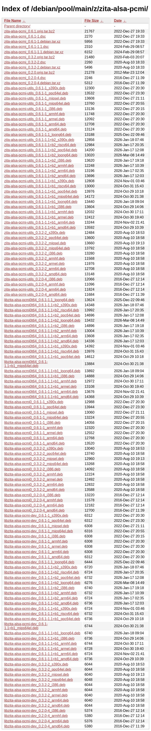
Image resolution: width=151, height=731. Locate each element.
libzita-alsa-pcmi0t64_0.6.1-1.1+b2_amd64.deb (41, 341)
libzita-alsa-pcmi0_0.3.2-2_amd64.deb (34, 490)
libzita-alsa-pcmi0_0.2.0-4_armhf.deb (33, 500)
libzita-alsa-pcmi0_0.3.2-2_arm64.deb (34, 484)
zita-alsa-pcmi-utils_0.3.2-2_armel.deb (34, 263)
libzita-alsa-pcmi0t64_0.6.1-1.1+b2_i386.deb (39, 326)
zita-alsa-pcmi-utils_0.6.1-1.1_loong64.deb (37, 135)
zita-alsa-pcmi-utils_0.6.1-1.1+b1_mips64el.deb (41, 196)
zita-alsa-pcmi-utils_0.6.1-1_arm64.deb (35, 124)
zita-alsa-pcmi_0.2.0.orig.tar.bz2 (29, 72)
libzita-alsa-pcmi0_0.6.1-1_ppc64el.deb (35, 407)
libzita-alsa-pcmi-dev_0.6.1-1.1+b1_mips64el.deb (26, 626)
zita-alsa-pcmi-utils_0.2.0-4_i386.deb (33, 279)
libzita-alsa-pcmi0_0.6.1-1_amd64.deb (34, 443)
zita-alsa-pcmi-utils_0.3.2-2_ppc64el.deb (36, 238)
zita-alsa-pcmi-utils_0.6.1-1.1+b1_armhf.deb (39, 212)
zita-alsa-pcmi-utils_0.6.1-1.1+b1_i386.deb (37, 207)
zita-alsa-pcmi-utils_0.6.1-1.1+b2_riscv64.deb (40, 145)
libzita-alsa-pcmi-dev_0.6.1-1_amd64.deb (37, 557)
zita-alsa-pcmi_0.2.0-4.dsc (25, 78)
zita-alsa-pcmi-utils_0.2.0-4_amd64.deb (35, 294)
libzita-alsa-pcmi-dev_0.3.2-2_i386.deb (34, 685)
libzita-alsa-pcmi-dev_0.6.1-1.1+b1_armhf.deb (40, 643)
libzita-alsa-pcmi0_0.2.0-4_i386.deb (32, 495)
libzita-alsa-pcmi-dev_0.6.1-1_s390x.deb (36, 515)
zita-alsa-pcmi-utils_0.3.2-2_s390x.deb (34, 233)
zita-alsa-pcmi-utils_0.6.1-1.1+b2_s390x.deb (39, 140)
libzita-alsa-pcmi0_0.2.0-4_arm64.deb (34, 505)
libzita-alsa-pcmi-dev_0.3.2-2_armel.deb (36, 695)
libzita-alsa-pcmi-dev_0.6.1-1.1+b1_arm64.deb (41, 654)
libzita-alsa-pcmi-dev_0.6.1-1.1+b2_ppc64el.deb (42, 578)
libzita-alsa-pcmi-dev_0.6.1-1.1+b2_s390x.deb (40, 567)
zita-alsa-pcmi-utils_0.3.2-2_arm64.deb (35, 269)
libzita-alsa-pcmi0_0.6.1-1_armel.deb (33, 433)
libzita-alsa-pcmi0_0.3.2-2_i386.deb (32, 469)
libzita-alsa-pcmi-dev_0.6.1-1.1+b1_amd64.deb (41, 659)
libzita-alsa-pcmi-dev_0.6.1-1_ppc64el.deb (37, 521)
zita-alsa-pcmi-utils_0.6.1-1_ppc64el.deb (36, 93)
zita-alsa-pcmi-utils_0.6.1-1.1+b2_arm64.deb (39, 171)
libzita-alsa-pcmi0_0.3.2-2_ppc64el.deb (35, 453)
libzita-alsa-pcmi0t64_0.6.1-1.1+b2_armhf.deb (40, 331)
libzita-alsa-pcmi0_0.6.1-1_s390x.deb (33, 402)
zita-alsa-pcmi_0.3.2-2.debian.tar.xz (32, 67)
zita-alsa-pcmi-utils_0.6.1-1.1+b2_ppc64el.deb (40, 150)
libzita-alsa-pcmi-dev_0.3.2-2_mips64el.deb (38, 680)
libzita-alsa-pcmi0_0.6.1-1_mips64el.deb (36, 417)
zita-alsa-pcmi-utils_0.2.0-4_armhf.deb (34, 284)
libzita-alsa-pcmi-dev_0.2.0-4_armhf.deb (36, 716)
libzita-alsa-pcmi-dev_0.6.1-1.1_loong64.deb (39, 562)
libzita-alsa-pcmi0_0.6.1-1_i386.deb (32, 423)
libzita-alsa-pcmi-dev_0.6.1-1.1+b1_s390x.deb (40, 609)
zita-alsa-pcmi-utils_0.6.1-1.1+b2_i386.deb (37, 160)
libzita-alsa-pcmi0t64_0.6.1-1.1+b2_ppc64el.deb (42, 315)
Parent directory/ (17, 26)
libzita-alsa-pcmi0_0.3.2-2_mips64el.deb (36, 464)
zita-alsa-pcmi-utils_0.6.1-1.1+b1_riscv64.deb (40, 186)
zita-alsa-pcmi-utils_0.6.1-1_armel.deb (34, 119)
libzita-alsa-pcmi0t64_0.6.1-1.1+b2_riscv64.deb (41, 310)
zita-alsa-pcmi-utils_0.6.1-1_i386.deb (33, 109)
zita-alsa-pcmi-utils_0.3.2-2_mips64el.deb (37, 248)
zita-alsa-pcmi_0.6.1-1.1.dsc (26, 47)
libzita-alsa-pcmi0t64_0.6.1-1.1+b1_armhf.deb (40, 381)
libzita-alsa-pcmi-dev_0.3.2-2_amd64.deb (37, 705)
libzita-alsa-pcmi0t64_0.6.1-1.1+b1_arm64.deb (41, 392)
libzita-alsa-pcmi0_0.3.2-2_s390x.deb (33, 448)
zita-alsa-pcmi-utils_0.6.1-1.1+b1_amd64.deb (40, 227)
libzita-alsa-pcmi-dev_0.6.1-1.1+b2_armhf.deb (40, 593)
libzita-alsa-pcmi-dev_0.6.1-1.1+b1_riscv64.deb (41, 614)
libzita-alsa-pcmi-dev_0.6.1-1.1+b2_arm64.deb (41, 598)
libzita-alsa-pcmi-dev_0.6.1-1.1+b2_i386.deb (39, 588)
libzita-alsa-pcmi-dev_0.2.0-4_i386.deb (34, 711)
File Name (12, 20)
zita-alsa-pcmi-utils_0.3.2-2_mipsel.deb (35, 243)
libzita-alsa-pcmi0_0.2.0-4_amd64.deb (34, 510)
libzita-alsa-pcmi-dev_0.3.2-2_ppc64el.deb (37, 669)
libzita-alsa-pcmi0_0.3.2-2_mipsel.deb (34, 459)
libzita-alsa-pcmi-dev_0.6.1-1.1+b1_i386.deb (39, 638)
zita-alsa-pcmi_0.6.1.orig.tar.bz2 (29, 31)
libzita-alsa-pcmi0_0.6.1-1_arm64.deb (34, 438)
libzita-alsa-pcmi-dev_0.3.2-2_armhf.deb (36, 690)
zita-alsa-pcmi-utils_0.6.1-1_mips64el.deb (37, 103)
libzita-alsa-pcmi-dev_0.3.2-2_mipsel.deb (36, 674)
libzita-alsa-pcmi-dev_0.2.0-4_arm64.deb (36, 721)
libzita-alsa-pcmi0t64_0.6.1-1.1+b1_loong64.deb (42, 371)
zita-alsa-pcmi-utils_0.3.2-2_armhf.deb (34, 258)
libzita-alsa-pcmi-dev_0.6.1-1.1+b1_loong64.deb (42, 633)
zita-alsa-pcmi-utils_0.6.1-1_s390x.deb (34, 88)
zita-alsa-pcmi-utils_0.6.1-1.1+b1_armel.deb (39, 217)
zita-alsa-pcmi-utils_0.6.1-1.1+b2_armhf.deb (39, 165)
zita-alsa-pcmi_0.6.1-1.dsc (25, 36)
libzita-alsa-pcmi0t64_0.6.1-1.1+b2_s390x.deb (40, 305)
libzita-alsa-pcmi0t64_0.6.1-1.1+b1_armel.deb (40, 386)
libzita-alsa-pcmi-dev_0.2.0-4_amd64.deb (37, 726)
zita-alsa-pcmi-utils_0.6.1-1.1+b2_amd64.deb (40, 176)
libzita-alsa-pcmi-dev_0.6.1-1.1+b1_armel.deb (40, 649)
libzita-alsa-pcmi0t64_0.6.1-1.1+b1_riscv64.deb (41, 351)
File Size (92, 20)
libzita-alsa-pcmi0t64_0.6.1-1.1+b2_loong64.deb (42, 320)
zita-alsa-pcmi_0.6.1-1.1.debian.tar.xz (33, 52)
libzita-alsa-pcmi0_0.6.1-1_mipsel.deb (34, 412)
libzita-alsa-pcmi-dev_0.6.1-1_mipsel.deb (36, 526)
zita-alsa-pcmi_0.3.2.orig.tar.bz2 (29, 57)
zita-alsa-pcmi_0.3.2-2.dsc (25, 62)
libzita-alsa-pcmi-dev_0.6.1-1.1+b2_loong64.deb (42, 583)
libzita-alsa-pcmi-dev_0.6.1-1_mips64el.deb (38, 531)
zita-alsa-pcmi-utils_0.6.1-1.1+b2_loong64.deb (40, 155)
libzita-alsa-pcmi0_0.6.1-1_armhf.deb (33, 428)
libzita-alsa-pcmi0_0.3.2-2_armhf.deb (33, 474)
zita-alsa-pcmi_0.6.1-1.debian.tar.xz (32, 41)
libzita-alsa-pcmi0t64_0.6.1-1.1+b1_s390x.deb (40, 346)
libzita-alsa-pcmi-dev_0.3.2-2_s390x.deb (36, 664)
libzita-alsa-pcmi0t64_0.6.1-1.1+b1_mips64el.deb (26, 364)
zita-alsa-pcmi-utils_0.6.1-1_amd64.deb (35, 129)
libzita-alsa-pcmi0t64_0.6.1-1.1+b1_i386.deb (39, 376)
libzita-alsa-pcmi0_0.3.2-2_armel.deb (33, 479)
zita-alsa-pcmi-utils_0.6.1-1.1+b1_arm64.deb (39, 222)
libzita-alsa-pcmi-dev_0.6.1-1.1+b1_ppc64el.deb (42, 619)
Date (118, 20)
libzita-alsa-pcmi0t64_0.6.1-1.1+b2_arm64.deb (41, 336)
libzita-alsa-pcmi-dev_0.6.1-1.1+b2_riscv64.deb (41, 572)
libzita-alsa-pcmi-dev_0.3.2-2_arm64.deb (36, 700)
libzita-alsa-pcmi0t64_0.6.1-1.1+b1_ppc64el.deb (42, 357)
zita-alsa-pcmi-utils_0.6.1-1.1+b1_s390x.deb (39, 181)
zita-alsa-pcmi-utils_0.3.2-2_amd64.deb (35, 274)
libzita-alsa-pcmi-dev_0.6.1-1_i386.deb (34, 536)
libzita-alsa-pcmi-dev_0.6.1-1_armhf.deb (36, 541)
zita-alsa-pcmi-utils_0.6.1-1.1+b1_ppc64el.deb (40, 191)
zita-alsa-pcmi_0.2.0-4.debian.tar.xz (32, 83)
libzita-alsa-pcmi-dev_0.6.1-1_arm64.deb (36, 552)
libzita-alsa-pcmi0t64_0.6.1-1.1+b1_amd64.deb (41, 397)
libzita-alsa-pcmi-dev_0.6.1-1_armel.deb (36, 546)
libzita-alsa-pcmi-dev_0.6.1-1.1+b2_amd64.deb (41, 603)
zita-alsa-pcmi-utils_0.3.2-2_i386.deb (33, 253)
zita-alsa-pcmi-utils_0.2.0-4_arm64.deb (35, 289)
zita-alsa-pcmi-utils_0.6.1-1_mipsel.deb (35, 98)
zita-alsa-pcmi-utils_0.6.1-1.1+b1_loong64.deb (40, 202)
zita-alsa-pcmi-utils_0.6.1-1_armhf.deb (34, 114)
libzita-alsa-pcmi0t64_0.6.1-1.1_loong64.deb (39, 300)
